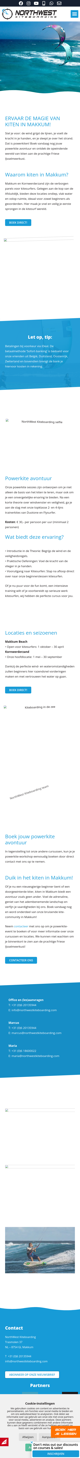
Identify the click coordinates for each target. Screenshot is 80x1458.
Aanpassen (49, 1437)
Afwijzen (28, 1437)
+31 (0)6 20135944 (19, 1356)
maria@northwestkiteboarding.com (35, 1056)
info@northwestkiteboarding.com (34, 1010)
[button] (74, 14)
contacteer (21, 926)
